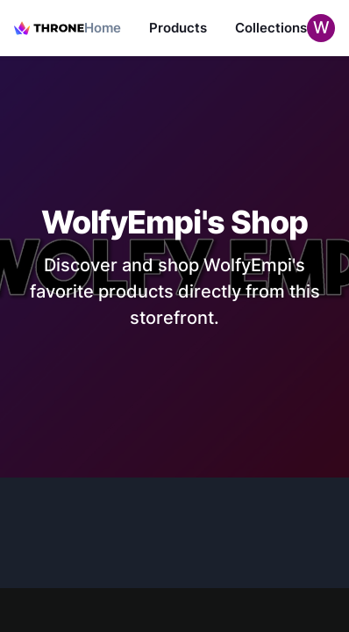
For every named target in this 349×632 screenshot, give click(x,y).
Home (102, 27)
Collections (271, 27)
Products (178, 27)
